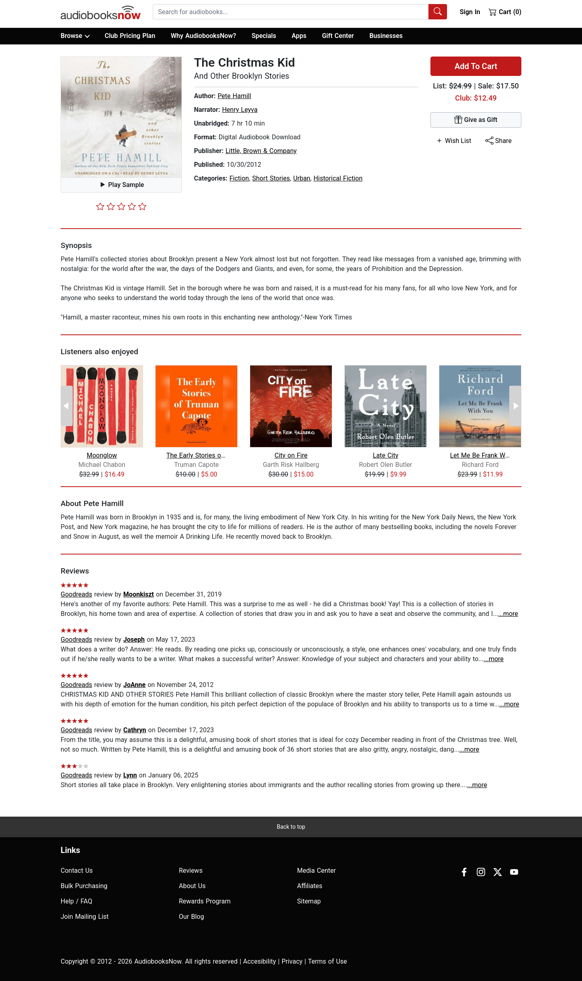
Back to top (291, 826)
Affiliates (310, 886)
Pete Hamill (234, 96)
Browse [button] (75, 36)
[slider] (121, 206)
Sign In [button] (470, 12)
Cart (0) (505, 12)
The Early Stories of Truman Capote (197, 455)
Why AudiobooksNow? (203, 36)
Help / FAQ (76, 901)
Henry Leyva (239, 109)
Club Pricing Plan (130, 36)
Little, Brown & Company (261, 151)
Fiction (239, 178)
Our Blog (191, 916)
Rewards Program (205, 901)
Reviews (191, 870)
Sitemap (309, 901)
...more (508, 614)
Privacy (292, 961)
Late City (385, 455)
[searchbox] (291, 11)
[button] (121, 117)
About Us (192, 886)
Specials (263, 36)
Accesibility (259, 961)
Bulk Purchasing (84, 886)
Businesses (386, 36)
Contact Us (77, 870)
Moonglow (101, 455)
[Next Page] (515, 406)
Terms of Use (327, 961)
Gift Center (338, 36)
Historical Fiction (338, 178)
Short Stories (271, 178)
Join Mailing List (85, 916)
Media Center (316, 870)
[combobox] (300, 11)
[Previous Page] (67, 406)
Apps (299, 36)
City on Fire (291, 455)
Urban (301, 178)
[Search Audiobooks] (437, 11)
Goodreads (76, 594)
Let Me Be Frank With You (480, 455)
